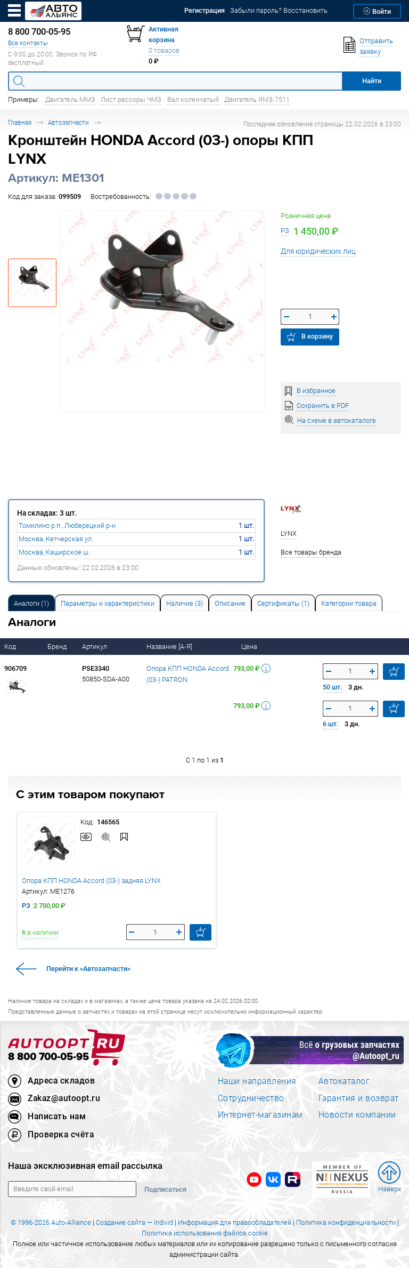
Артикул (95, 646)
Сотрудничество (251, 1098)
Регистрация (204, 10)
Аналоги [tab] (31, 603)
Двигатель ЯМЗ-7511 (257, 99)
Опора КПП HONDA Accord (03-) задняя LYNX (91, 880)
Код (11, 646)
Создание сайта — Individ (134, 1222)
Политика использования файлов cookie (205, 1233)
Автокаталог (344, 1081)
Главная (19, 122)
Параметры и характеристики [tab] (107, 603)
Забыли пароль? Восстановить (279, 10)
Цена (250, 646)
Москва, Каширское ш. (54, 552)
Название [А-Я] (170, 646)
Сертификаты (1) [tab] (283, 603)
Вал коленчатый (193, 99)
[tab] (31, 603)
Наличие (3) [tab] (184, 603)
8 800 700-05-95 (48, 1057)
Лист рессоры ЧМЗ (131, 99)
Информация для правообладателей (234, 1222)
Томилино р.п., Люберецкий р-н (67, 525)
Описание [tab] (230, 603)
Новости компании (357, 1114)
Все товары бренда (311, 552)
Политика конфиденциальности (346, 1222)
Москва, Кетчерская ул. (56, 538)
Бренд (57, 646)
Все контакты (28, 43)
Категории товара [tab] (349, 603)
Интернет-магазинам (260, 1114)
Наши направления (257, 1081)
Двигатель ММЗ (70, 99)
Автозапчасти (68, 122)
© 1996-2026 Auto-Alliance (51, 1222)
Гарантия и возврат (358, 1098)
